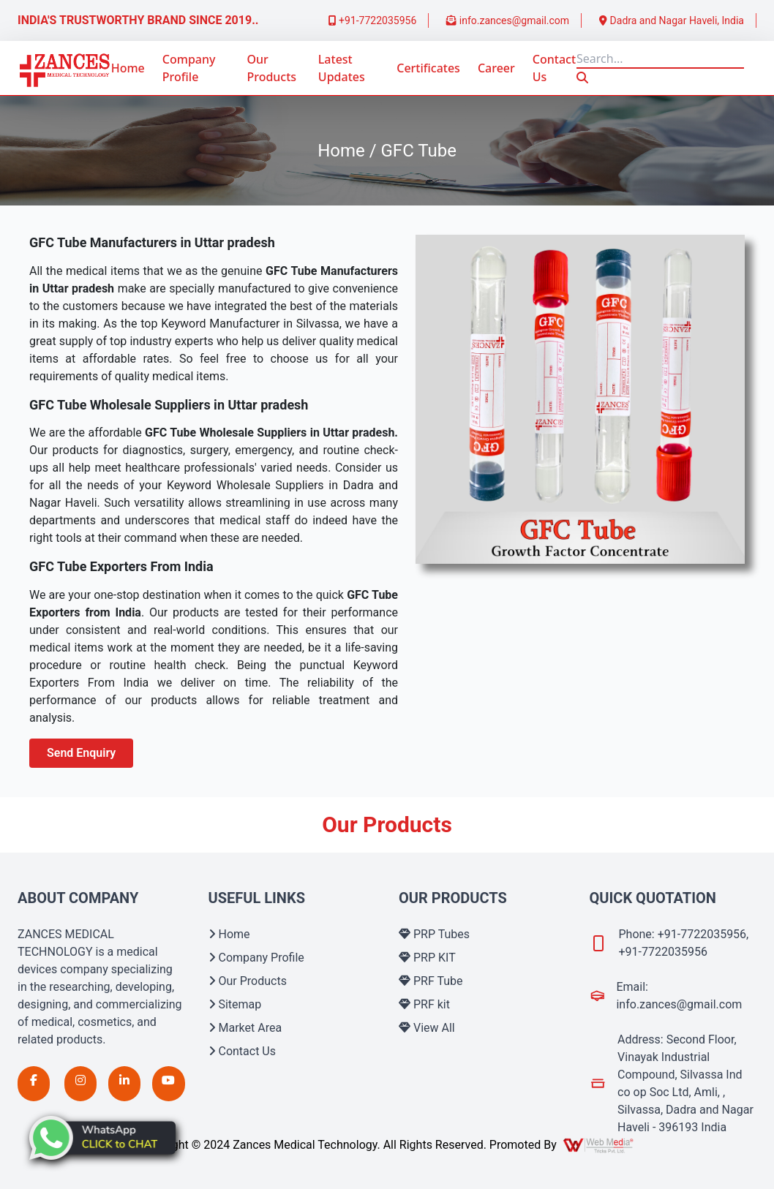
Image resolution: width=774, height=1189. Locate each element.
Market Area (245, 1028)
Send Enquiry (81, 753)
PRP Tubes (434, 934)
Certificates (428, 68)
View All (427, 1028)
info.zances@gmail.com (507, 20)
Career (496, 68)
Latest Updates (341, 68)
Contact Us (554, 68)
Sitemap (235, 1004)
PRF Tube (431, 981)
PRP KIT (427, 958)
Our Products (271, 68)
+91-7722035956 (372, 20)
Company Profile (189, 68)
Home (128, 68)
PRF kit (424, 1004)
